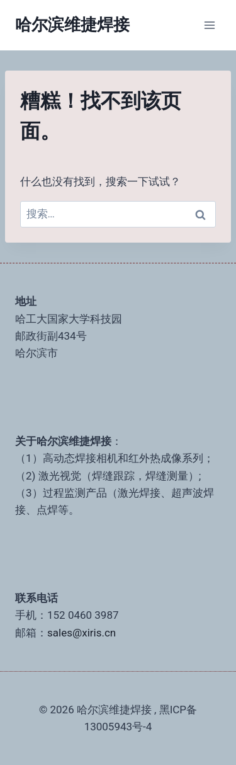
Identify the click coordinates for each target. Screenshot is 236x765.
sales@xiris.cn (81, 632)
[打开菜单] (209, 25)
